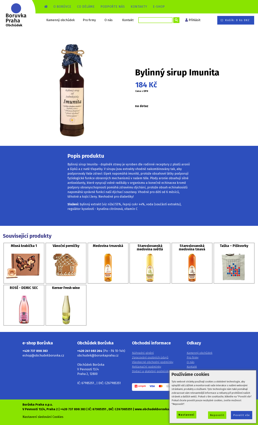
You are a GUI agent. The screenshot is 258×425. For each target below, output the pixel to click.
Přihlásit (194, 20)
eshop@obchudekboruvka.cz (43, 355)
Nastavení (186, 414)
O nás (109, 20)
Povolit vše (241, 415)
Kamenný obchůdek (60, 20)
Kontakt (128, 20)
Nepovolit (217, 415)
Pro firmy (89, 20)
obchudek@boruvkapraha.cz (98, 355)
